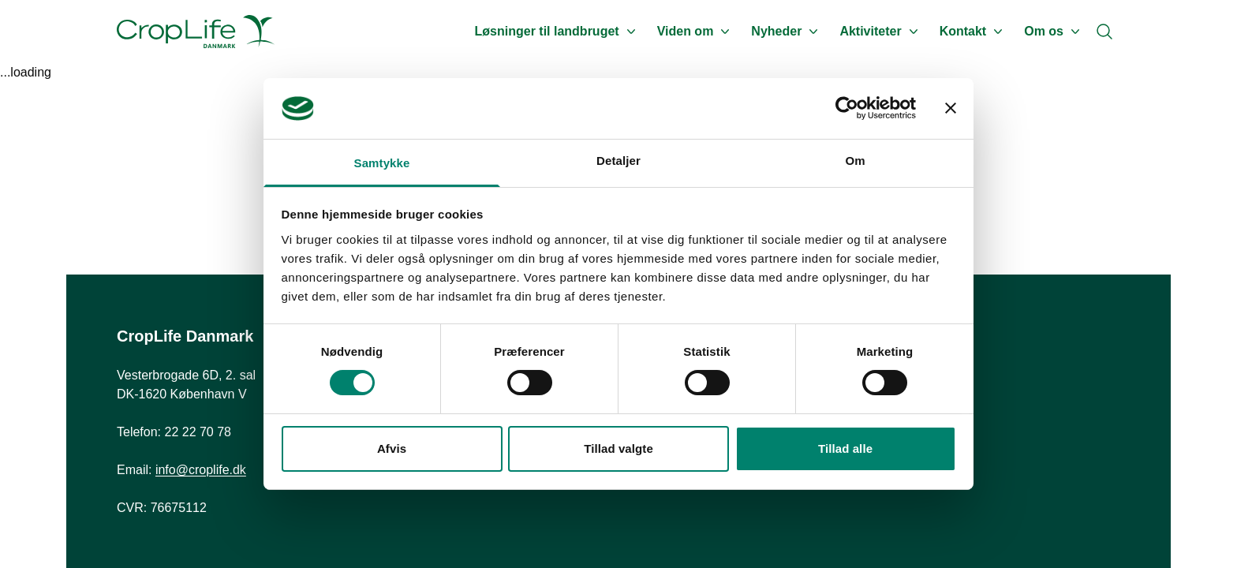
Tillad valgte (618, 448)
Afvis (391, 448)
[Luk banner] (950, 108)
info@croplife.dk (200, 469)
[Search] (1104, 31)
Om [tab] (855, 160)
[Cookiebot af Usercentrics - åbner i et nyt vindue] (847, 108)
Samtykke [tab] (382, 163)
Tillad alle (845, 448)
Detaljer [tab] (618, 160)
